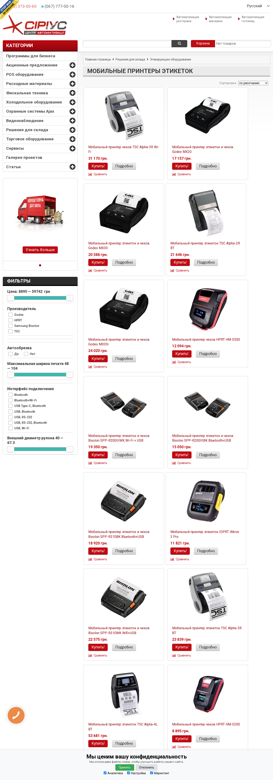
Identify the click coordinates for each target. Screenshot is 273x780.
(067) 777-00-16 (59, 6)
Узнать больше (40, 249)
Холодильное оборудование (34, 102)
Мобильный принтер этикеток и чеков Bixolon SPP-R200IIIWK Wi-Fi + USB (112, 346)
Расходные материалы (29, 83)
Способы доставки (19, 726)
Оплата (11, 737)
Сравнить (99, 174)
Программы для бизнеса (30, 55)
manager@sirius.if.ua (84, 719)
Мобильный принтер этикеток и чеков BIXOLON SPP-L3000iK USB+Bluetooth (112, 648)
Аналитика (113, 773)
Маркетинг (159, 773)
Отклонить (146, 767)
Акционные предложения (31, 65)
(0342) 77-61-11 (150, 727)
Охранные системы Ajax (30, 111)
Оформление (15, 721)
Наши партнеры (17, 748)
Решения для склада (27, 129)
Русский (254, 6)
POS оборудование (25, 74)
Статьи (13, 166)
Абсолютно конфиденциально (221, 738)
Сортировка (227, 83)
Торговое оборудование (30, 138)
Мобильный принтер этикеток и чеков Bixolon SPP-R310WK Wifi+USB (175, 448)
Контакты (13, 710)
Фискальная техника (27, 92)
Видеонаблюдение (25, 120)
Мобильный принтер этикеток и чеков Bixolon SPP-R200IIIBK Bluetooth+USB (175, 346)
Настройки (136, 773)
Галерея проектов (24, 157)
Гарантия (12, 732)
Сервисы (15, 148)
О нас (10, 715)
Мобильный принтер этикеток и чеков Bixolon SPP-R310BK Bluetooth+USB (237, 346)
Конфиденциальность (22, 742)
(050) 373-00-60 (22, 6)
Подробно (122, 166)
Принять (125, 767)
